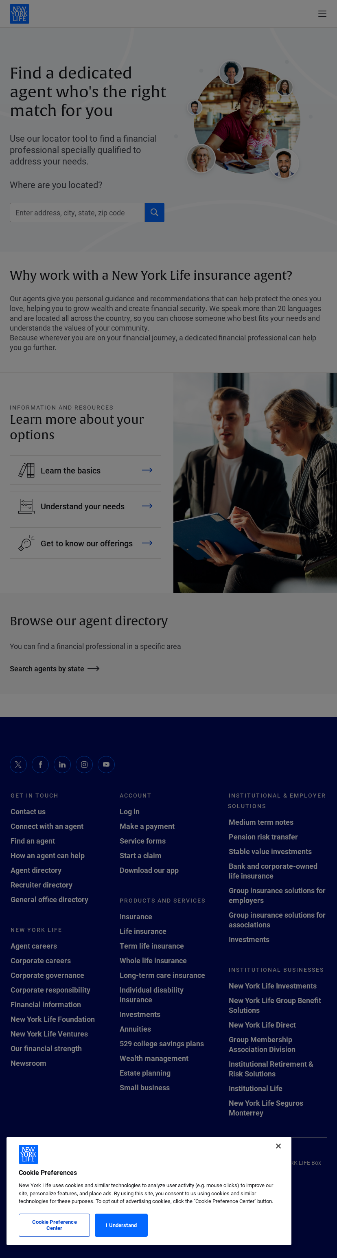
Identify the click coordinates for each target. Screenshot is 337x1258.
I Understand (121, 1225)
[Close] (278, 1146)
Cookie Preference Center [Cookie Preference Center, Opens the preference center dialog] (54, 1225)
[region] (149, 1191)
